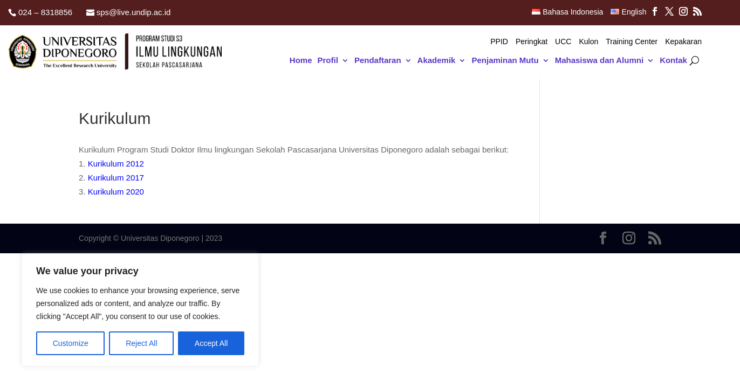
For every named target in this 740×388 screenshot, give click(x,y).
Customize (70, 343)
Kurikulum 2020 (116, 191)
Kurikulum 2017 (116, 177)
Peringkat (531, 42)
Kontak (673, 61)
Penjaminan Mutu (504, 61)
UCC (563, 42)
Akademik (436, 61)
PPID (499, 42)
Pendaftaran (377, 61)
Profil (328, 61)
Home (301, 61)
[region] (140, 309)
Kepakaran (683, 42)
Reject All (141, 343)
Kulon (588, 42)
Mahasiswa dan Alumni (599, 61)
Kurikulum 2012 (116, 163)
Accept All (211, 343)
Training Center (631, 42)
